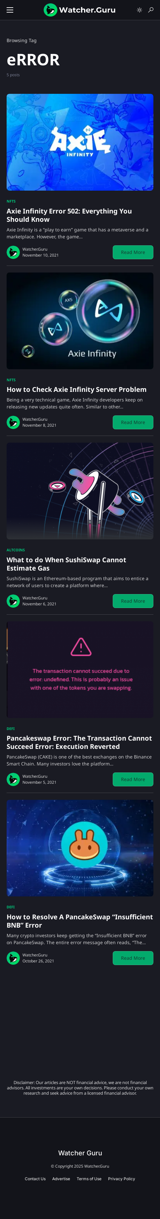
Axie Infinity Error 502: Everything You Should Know (69, 215)
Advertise (61, 1178)
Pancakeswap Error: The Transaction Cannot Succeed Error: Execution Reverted (79, 742)
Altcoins (16, 549)
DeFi (11, 728)
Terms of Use (89, 1178)
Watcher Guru (80, 1153)
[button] (10, 10)
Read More (133, 252)
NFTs (11, 201)
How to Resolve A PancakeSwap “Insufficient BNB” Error (80, 921)
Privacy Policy (121, 1178)
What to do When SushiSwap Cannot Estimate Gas (66, 564)
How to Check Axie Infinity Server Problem (77, 389)
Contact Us (35, 1178)
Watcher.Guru (34, 249)
